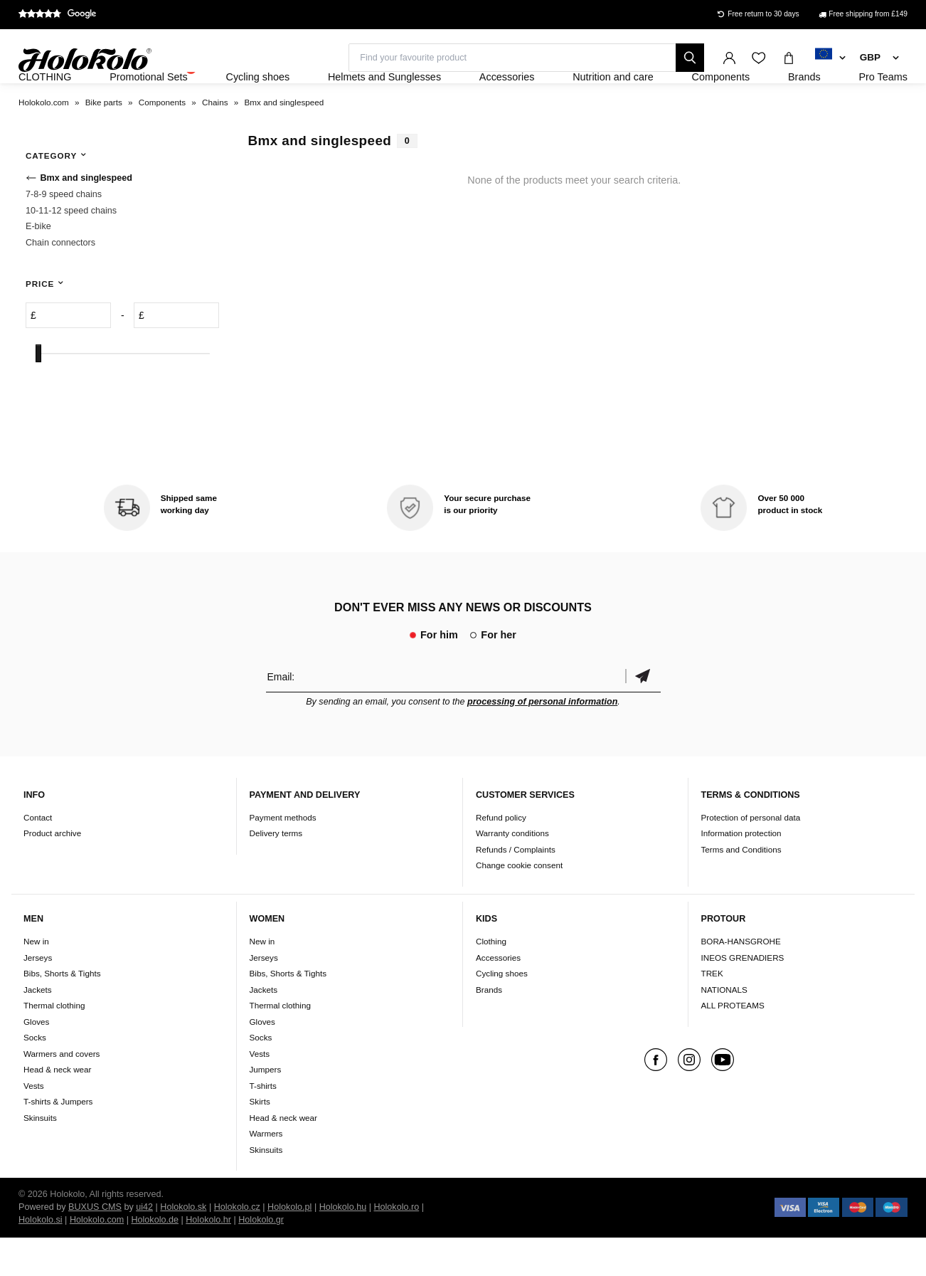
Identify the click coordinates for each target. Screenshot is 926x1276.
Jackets (37, 1028)
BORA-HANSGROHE (741, 979)
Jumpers (266, 1107)
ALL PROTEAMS (733, 1043)
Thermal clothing (54, 1043)
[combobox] (830, 58)
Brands (489, 1028)
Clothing (491, 979)
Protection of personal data (751, 855)
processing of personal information (542, 740)
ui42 (144, 1245)
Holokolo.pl (289, 1245)
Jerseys (37, 996)
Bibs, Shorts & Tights (61, 1011)
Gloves (36, 1060)
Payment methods (283, 855)
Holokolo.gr (261, 1258)
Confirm (643, 715)
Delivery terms (276, 872)
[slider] (38, 392)
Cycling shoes (502, 1011)
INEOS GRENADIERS (742, 996)
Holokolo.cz (237, 1245)
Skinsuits (40, 1156)
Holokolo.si (40, 1258)
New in (36, 979)
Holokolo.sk (183, 1245)
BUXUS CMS (95, 1245)
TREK (712, 1011)
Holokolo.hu (343, 1245)
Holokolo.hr (208, 1258)
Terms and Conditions (741, 887)
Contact (37, 855)
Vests (33, 1124)
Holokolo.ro (396, 1245)
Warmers (266, 1171)
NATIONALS (724, 1028)
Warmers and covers (61, 1092)
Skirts (260, 1139)
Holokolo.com (97, 1258)
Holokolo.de (155, 1258)
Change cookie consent (519, 904)
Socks (34, 1075)
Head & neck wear (57, 1107)
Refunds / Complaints (515, 887)
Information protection (741, 872)
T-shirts (263, 1124)
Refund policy (501, 855)
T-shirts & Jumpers (57, 1139)
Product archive (52, 872)
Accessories (498, 996)
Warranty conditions (512, 872)
